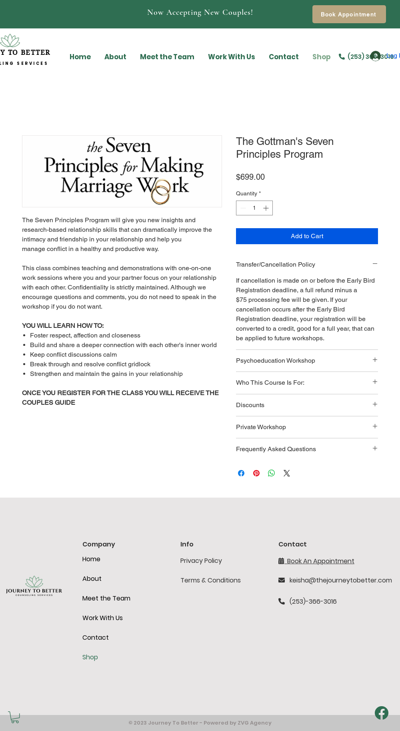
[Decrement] (242, 208)
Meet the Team (106, 598)
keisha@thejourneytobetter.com (341, 580)
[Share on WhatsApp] (271, 473)
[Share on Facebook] (241, 473)
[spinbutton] (254, 208)
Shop (90, 657)
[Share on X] (287, 473)
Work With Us (102, 618)
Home (91, 559)
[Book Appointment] (349, 14)
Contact (95, 637)
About (92, 578)
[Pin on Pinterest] (256, 473)
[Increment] (267, 208)
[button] (15, 717)
